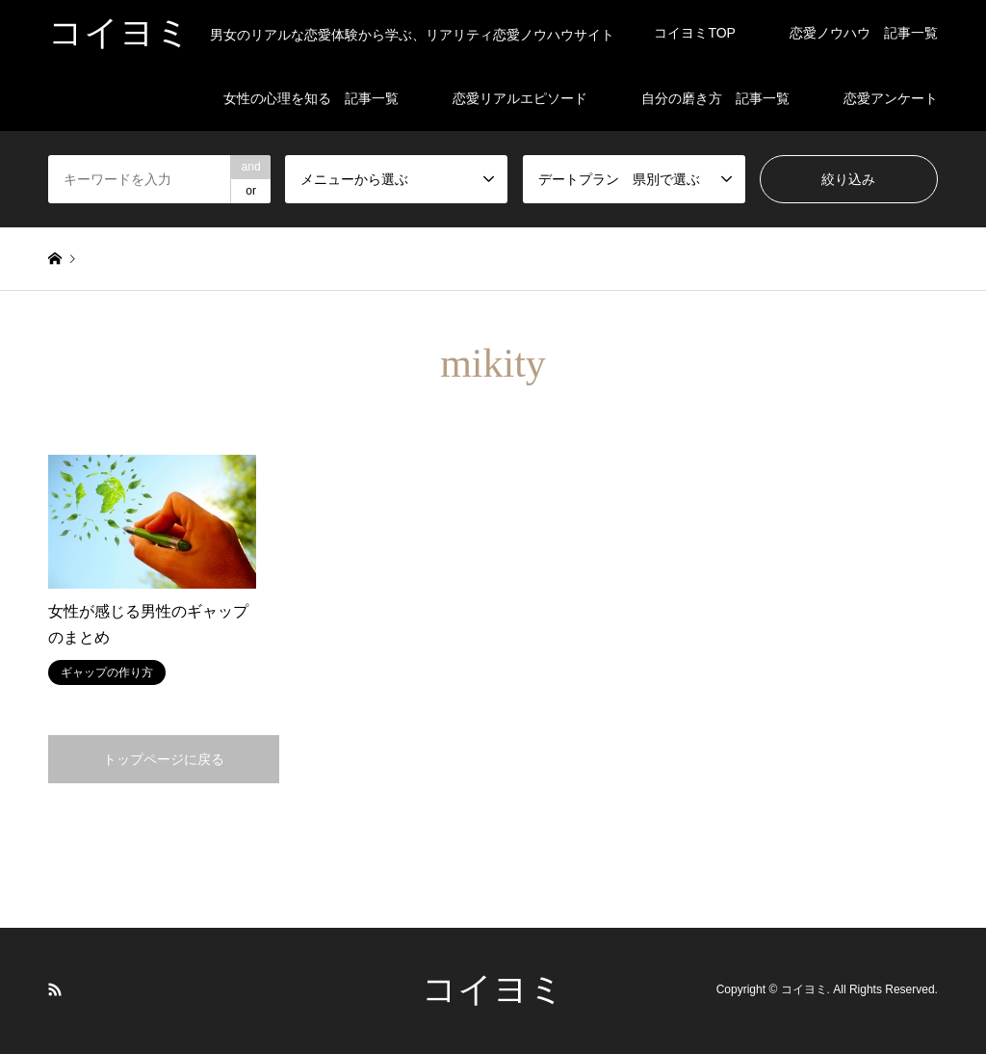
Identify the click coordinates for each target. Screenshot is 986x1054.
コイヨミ (493, 989)
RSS (55, 989)
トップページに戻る (163, 759)
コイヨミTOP (695, 32)
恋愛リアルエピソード (520, 98)
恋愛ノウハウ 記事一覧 (864, 32)
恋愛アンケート (890, 98)
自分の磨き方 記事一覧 (715, 98)
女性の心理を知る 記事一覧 (311, 98)
